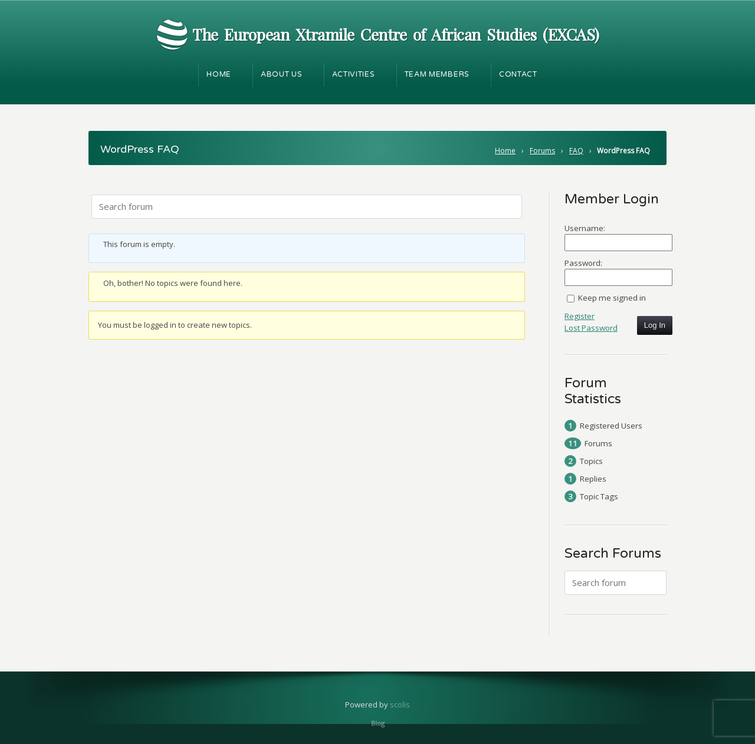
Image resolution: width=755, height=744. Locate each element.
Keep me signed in (612, 297)
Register (579, 316)
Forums (542, 151)
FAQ (576, 151)
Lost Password (591, 327)
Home (505, 151)
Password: (583, 263)
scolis (400, 704)
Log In (654, 325)
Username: (584, 228)
